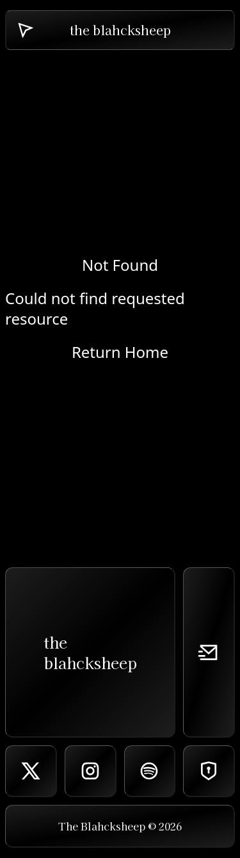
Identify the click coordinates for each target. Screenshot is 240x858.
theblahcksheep (90, 652)
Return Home (120, 352)
